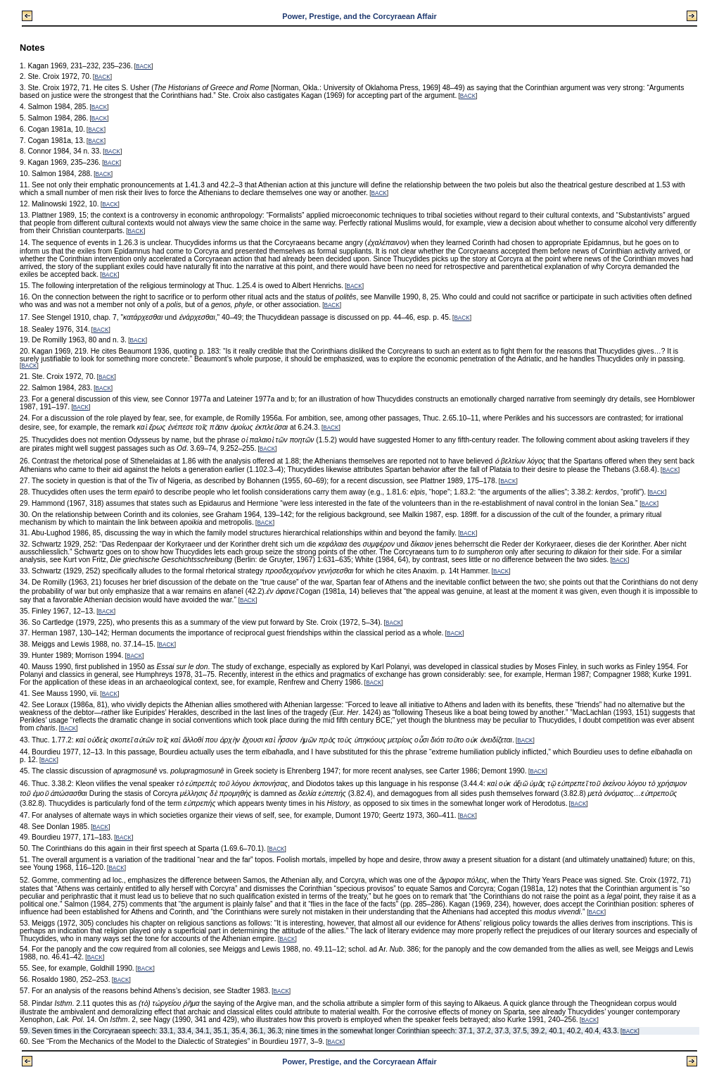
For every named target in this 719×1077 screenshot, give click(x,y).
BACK (143, 66)
